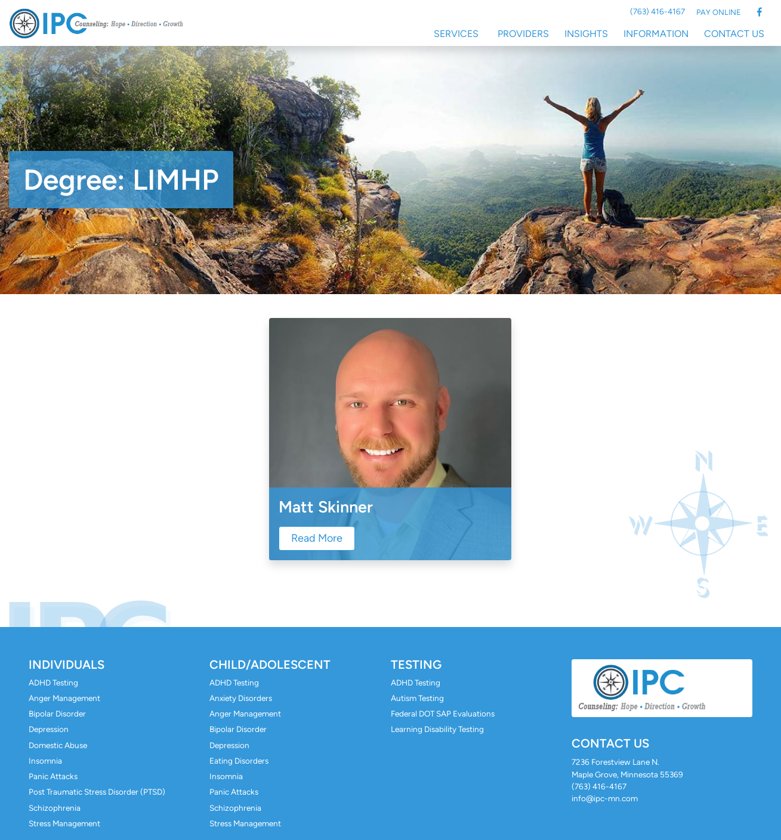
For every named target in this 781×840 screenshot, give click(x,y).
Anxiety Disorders (240, 698)
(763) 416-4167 (657, 11)
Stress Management (64, 823)
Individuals (66, 664)
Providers (523, 33)
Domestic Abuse (58, 745)
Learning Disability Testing (437, 729)
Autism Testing (417, 698)
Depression (49, 729)
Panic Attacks (53, 776)
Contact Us (734, 33)
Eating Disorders (238, 760)
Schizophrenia (55, 808)
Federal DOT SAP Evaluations (443, 713)
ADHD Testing (53, 682)
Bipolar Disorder (57, 713)
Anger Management (64, 698)
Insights (586, 33)
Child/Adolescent (270, 664)
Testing (416, 664)
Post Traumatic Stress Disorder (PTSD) (97, 791)
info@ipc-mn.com (605, 798)
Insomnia (45, 760)
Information (656, 33)
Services (456, 33)
